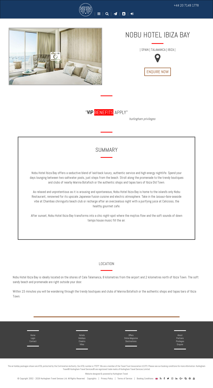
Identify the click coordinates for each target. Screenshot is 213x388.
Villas (82, 344)
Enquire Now (158, 71)
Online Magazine (131, 338)
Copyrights (91, 378)
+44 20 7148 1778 (186, 5)
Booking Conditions (145, 378)
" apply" (106, 112)
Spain (145, 50)
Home (32, 335)
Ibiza (171, 50)
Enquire (180, 344)
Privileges (180, 341)
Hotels (82, 335)
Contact (33, 341)
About (180, 335)
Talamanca (158, 50)
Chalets (82, 341)
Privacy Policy (107, 378)
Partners (180, 338)
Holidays (81, 338)
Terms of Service (124, 378)
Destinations (131, 341)
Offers (131, 335)
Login (33, 338)
